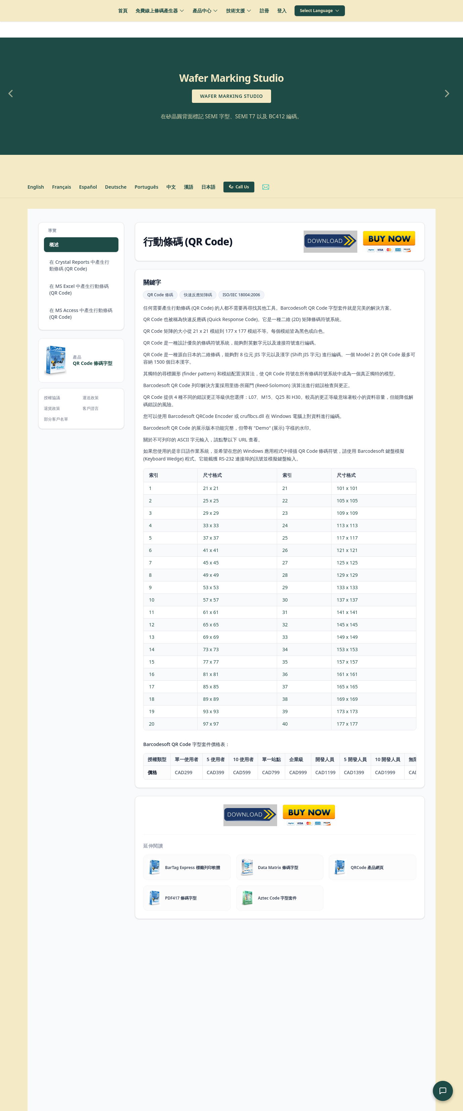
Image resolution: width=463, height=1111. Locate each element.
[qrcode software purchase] (389, 242)
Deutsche (115, 187)
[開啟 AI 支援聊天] (443, 1091)
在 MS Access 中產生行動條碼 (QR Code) (80, 313)
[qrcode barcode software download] (330, 242)
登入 (282, 10)
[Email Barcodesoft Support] (265, 187)
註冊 (264, 10)
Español (88, 187)
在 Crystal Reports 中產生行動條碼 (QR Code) (79, 265)
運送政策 (91, 397)
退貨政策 (52, 408)
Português (146, 187)
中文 (171, 187)
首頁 (122, 10)
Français (61, 187)
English (36, 187)
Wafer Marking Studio (231, 96)
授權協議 (52, 397)
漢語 (188, 187)
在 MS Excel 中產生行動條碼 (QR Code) (79, 289)
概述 (54, 244)
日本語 (208, 187)
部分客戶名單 (56, 419)
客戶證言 (91, 408)
